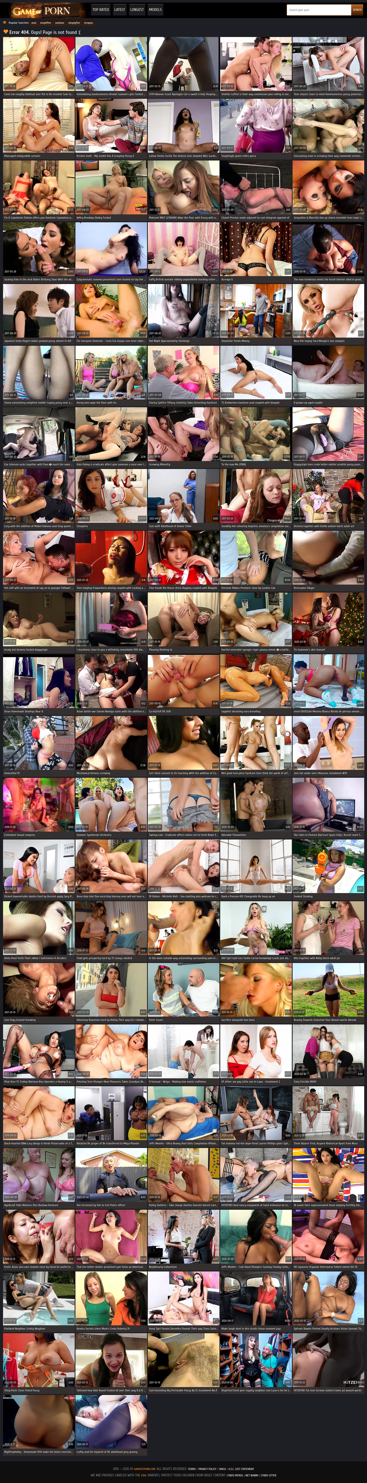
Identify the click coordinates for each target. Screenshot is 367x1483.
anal (33, 22)
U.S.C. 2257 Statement (241, 1469)
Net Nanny (251, 1475)
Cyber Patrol (235, 1475)
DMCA (222, 1469)
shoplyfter (74, 22)
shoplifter (45, 22)
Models (155, 9)
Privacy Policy (208, 1469)
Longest (137, 9)
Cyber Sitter (268, 1475)
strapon (88, 22)
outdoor (59, 22)
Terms (192, 1469)
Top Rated (101, 9)
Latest (119, 9)
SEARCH (357, 9)
